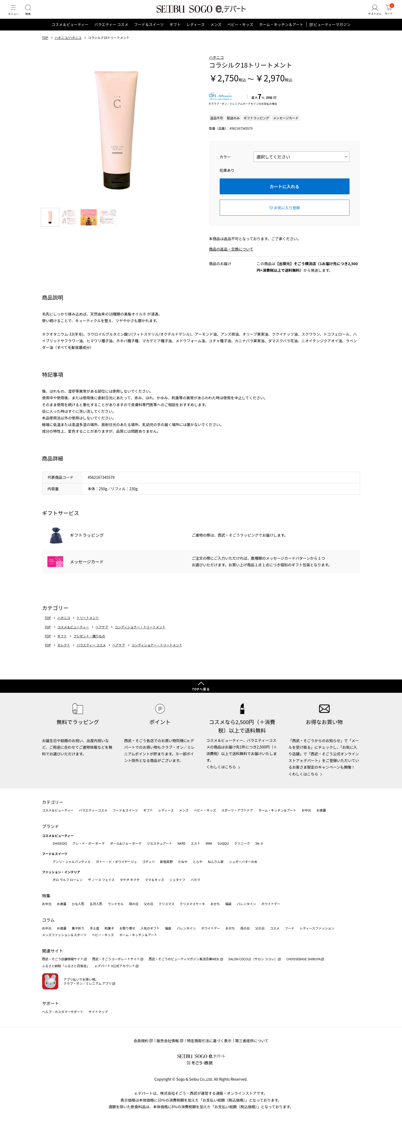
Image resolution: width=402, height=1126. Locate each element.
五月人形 (96, 904)
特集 (46, 895)
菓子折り (78, 928)
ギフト (175, 33)
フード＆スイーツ (149, 33)
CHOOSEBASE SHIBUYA (303, 959)
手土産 (94, 928)
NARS (181, 843)
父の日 (148, 904)
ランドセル (116, 904)
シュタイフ (177, 879)
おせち (215, 904)
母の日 (134, 904)
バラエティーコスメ (93, 810)
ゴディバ (148, 861)
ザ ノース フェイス (101, 879)
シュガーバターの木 (243, 861)
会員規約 (141, 1040)
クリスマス (167, 904)
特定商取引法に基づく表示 (209, 1040)
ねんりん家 (216, 861)
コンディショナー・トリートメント (140, 635)
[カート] (387, 14)
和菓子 (109, 928)
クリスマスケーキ (192, 904)
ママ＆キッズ (154, 879)
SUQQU (223, 843)
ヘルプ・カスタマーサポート (62, 1011)
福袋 (228, 904)
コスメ (275, 928)
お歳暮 (321, 810)
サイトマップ (98, 1011)
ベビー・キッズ (240, 33)
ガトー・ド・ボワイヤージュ (116, 861)
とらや (197, 861)
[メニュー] (15, 14)
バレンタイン (246, 904)
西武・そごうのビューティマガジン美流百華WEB (184, 959)
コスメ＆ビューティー (70, 33)
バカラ (195, 879)
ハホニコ (216, 65)
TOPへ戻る (201, 689)
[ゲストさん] (371, 14)
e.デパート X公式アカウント (115, 965)
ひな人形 (78, 904)
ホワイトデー (270, 904)
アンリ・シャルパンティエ (72, 861)
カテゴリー (52, 802)
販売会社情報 (168, 1040)
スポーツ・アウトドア (237, 810)
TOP (45, 46)
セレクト (63, 653)
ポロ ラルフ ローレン (68, 879)
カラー (225, 165)
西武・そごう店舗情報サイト (62, 959)
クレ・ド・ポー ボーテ (88, 843)
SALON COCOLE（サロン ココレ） (252, 959)
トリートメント (88, 626)
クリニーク (242, 843)
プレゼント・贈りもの (89, 644)
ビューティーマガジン (331, 33)
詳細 (269, 105)
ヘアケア (101, 635)
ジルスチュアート (159, 843)
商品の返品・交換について (231, 257)
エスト (195, 843)
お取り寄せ (127, 928)
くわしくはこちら (221, 766)
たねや (183, 861)
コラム (48, 920)
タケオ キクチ (130, 879)
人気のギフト (150, 928)
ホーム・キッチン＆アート (281, 33)
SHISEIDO (60, 843)
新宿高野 (166, 861)
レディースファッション (317, 928)
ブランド (50, 826)
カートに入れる (284, 194)
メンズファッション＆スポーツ (64, 934)
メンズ (216, 33)
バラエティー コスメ (111, 33)
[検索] (32, 14)
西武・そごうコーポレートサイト (116, 959)
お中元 (306, 810)
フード (289, 928)
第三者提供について (252, 1040)
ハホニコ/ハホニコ (68, 46)
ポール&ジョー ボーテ (126, 843)
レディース (196, 33)
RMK (209, 843)
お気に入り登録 (287, 215)
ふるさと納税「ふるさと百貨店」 (66, 965)
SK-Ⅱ (259, 843)
